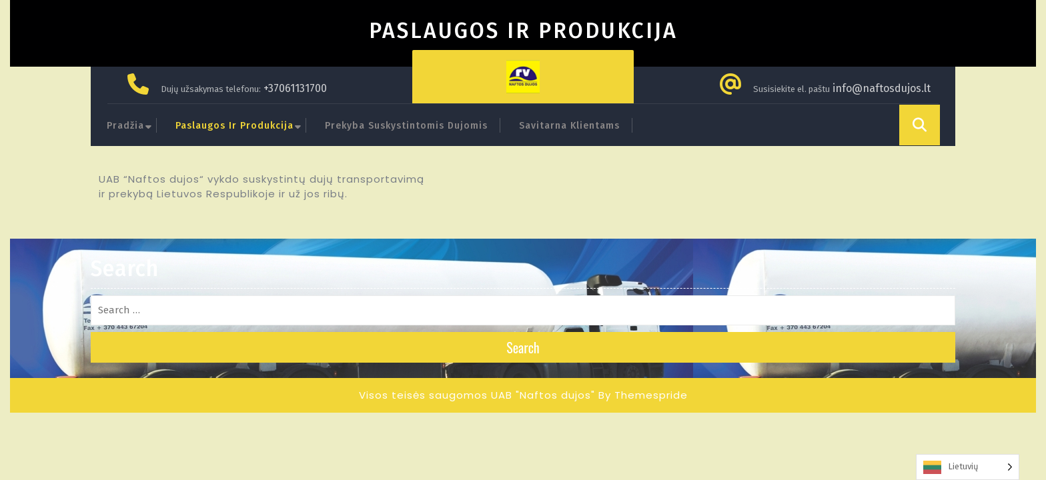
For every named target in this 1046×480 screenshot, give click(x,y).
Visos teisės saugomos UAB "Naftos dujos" (477, 395)
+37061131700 (295, 88)
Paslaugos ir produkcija (234, 125)
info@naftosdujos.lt (882, 88)
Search (523, 347)
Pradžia (125, 125)
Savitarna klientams (569, 125)
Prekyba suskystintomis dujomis (406, 125)
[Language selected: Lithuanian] (967, 467)
